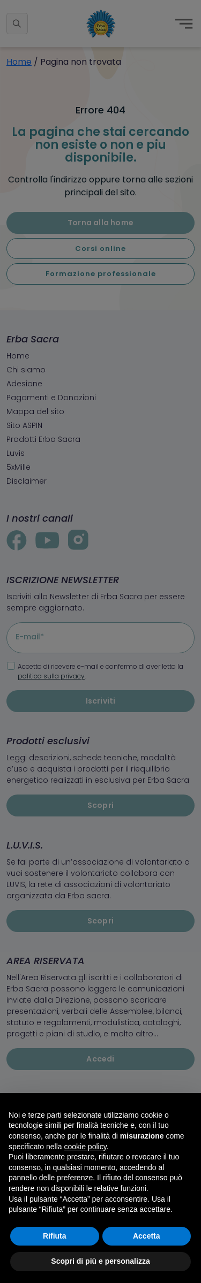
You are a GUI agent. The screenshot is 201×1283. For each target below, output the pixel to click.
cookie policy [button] (85, 1146)
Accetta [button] (146, 1236)
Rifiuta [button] (54, 1236)
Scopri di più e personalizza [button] (100, 1261)
